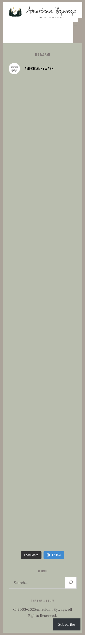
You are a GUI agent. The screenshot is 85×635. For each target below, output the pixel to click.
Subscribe (66, 624)
